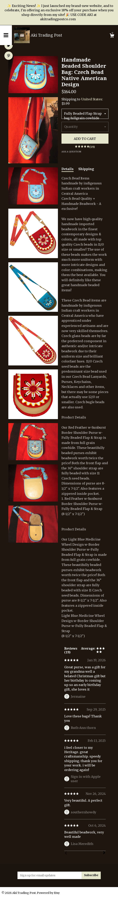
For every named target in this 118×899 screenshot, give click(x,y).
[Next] (104, 853)
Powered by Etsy (48, 893)
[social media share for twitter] (8, 45)
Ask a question (71, 151)
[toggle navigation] (6, 35)
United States (91, 99)
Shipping (86, 169)
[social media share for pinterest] (8, 56)
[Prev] (65, 853)
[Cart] (112, 36)
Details (67, 169)
